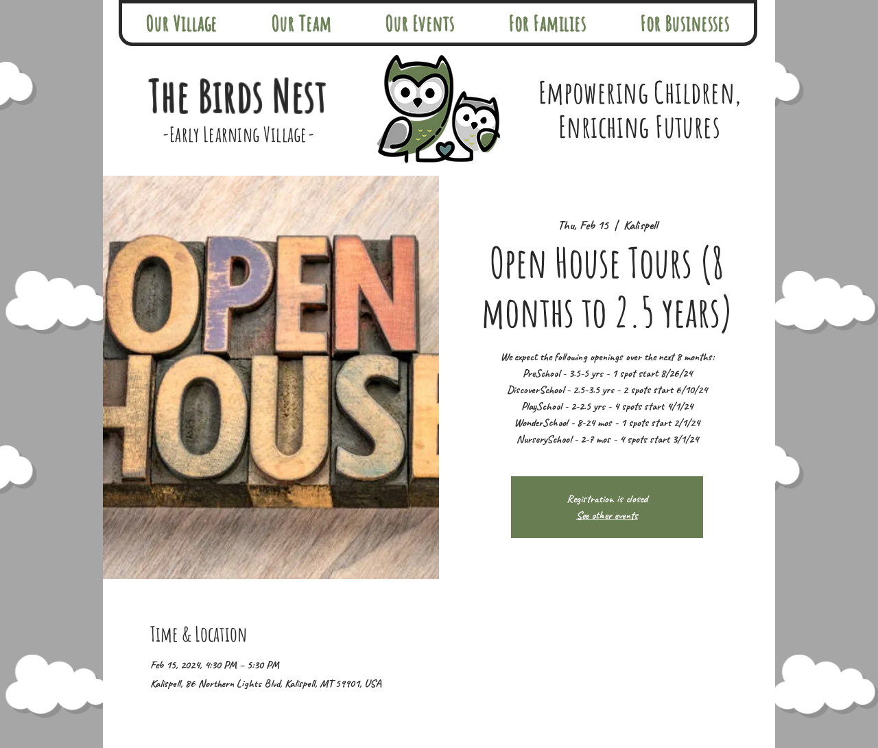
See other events (607, 515)
